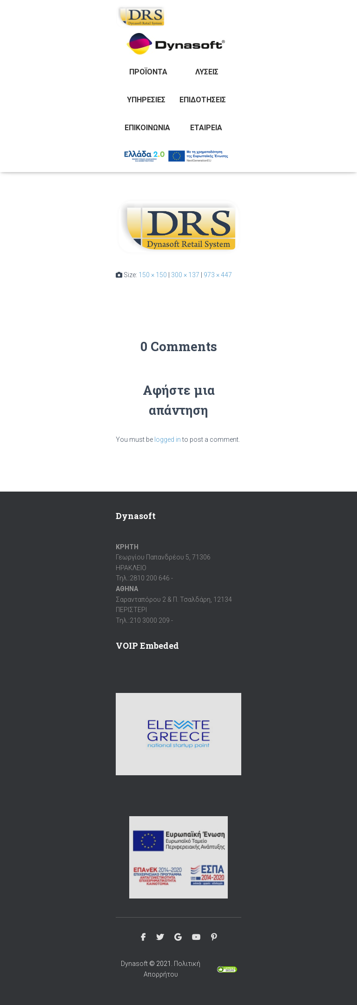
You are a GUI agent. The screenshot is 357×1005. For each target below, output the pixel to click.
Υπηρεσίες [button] (146, 99)
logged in (167, 439)
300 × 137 (185, 275)
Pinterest (213, 937)
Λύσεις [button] (206, 71)
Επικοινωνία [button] (147, 127)
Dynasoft (134, 963)
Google (178, 937)
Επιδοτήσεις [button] (202, 99)
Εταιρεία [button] (206, 127)
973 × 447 (218, 275)
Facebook (143, 937)
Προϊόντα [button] (148, 71)
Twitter (160, 937)
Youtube (196, 937)
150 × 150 (153, 275)
